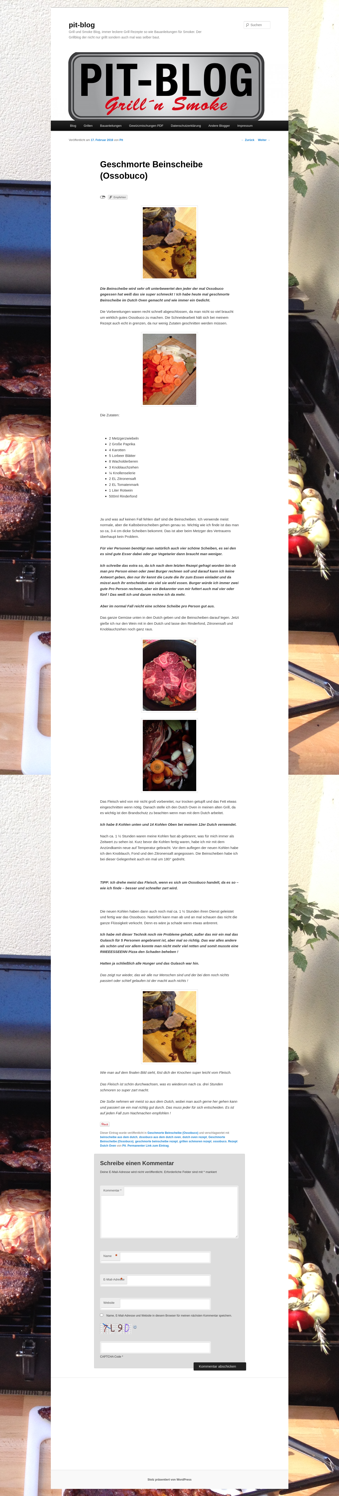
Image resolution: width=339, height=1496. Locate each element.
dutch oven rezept (194, 1137)
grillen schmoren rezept (195, 1141)
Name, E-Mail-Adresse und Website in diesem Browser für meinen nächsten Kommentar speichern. (169, 1315)
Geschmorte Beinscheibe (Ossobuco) (173, 1133)
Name (110, 1256)
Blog (73, 125)
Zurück (247, 140)
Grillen (88, 125)
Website (109, 1302)
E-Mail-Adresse (113, 1279)
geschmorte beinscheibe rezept (156, 1141)
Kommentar (112, 1190)
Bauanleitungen (110, 125)
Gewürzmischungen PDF (146, 125)
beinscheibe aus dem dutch (118, 1137)
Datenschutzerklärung (186, 125)
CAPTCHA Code (110, 1356)
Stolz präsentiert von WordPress (169, 1479)
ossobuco (220, 1141)
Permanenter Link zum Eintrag (148, 1145)
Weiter (264, 140)
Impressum (245, 125)
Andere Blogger (219, 125)
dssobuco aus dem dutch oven (160, 1137)
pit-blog (82, 25)
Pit (121, 140)
